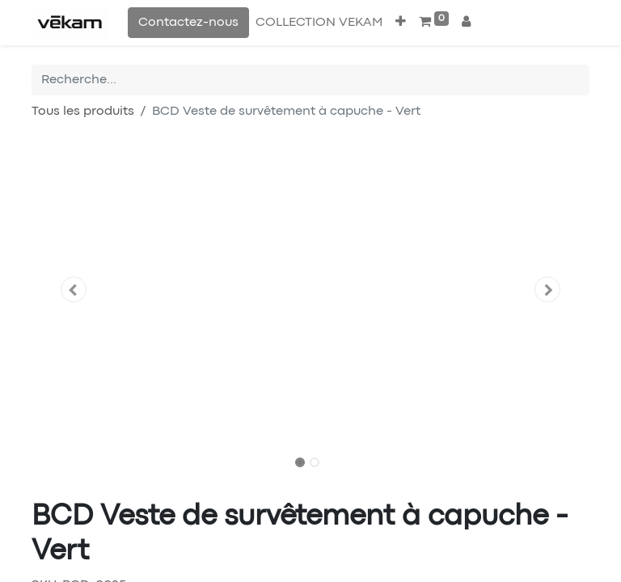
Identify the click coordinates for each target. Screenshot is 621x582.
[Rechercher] (577, 80)
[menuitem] (319, 22)
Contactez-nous (188, 22)
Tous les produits (83, 111)
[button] (400, 22)
